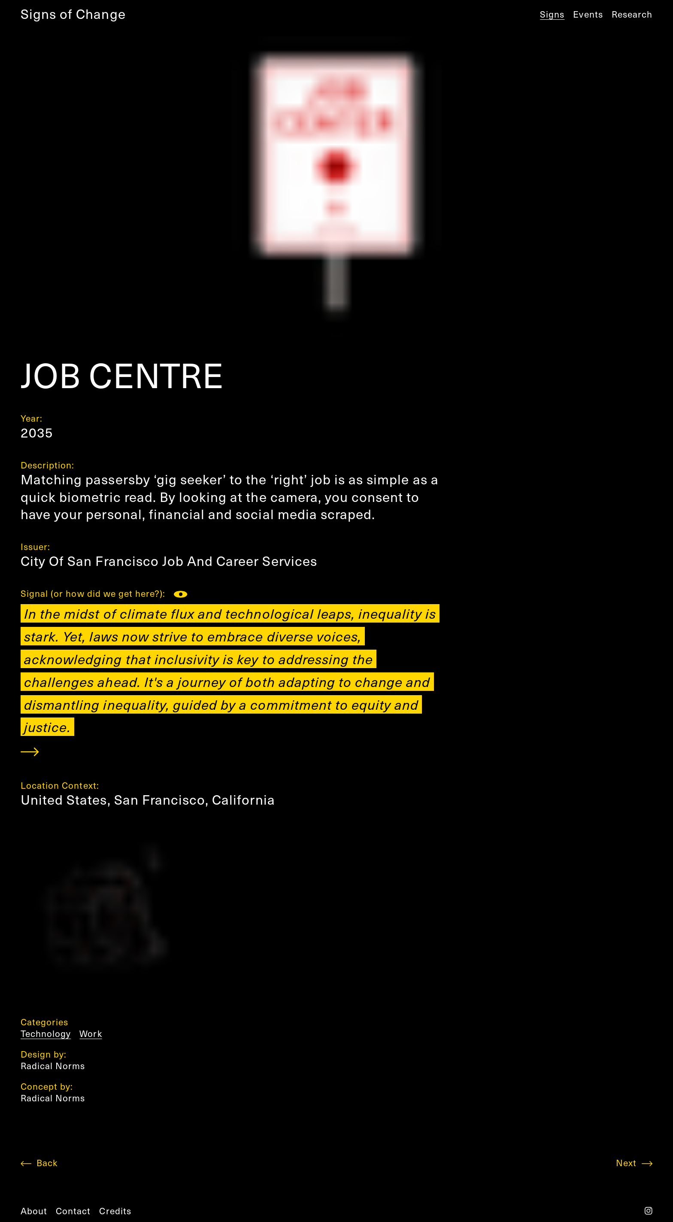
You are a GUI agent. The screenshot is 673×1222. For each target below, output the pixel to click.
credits (115, 1210)
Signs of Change (73, 13)
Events (588, 14)
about (34, 1210)
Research (632, 14)
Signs (552, 14)
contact (73, 1210)
